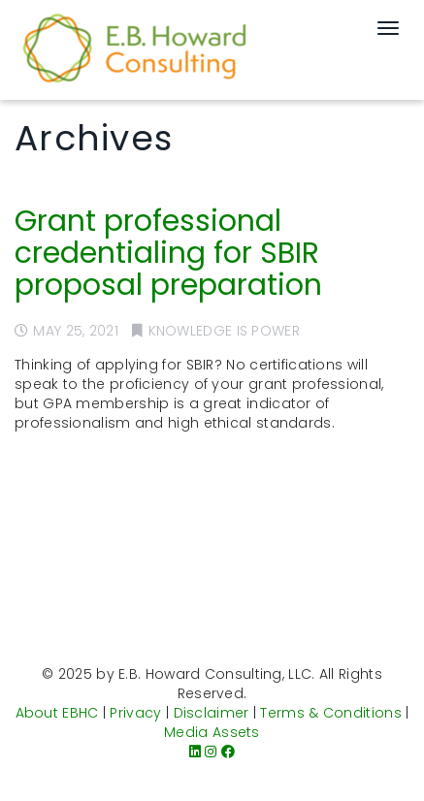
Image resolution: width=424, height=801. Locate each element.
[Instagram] (210, 751)
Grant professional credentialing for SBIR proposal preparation (168, 253)
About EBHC (57, 712)
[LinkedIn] (195, 751)
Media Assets (212, 732)
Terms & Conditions (330, 712)
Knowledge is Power (224, 330)
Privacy (135, 712)
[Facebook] (228, 751)
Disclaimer (211, 712)
